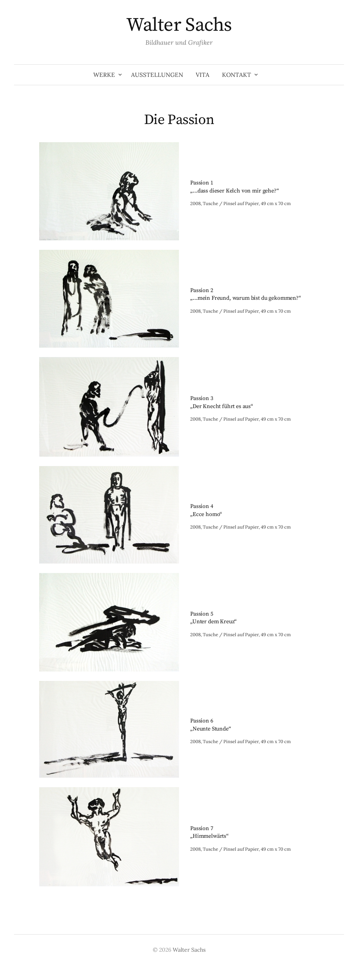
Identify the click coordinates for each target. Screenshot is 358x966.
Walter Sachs (179, 25)
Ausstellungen (157, 75)
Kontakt (236, 75)
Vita (202, 75)
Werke (104, 75)
